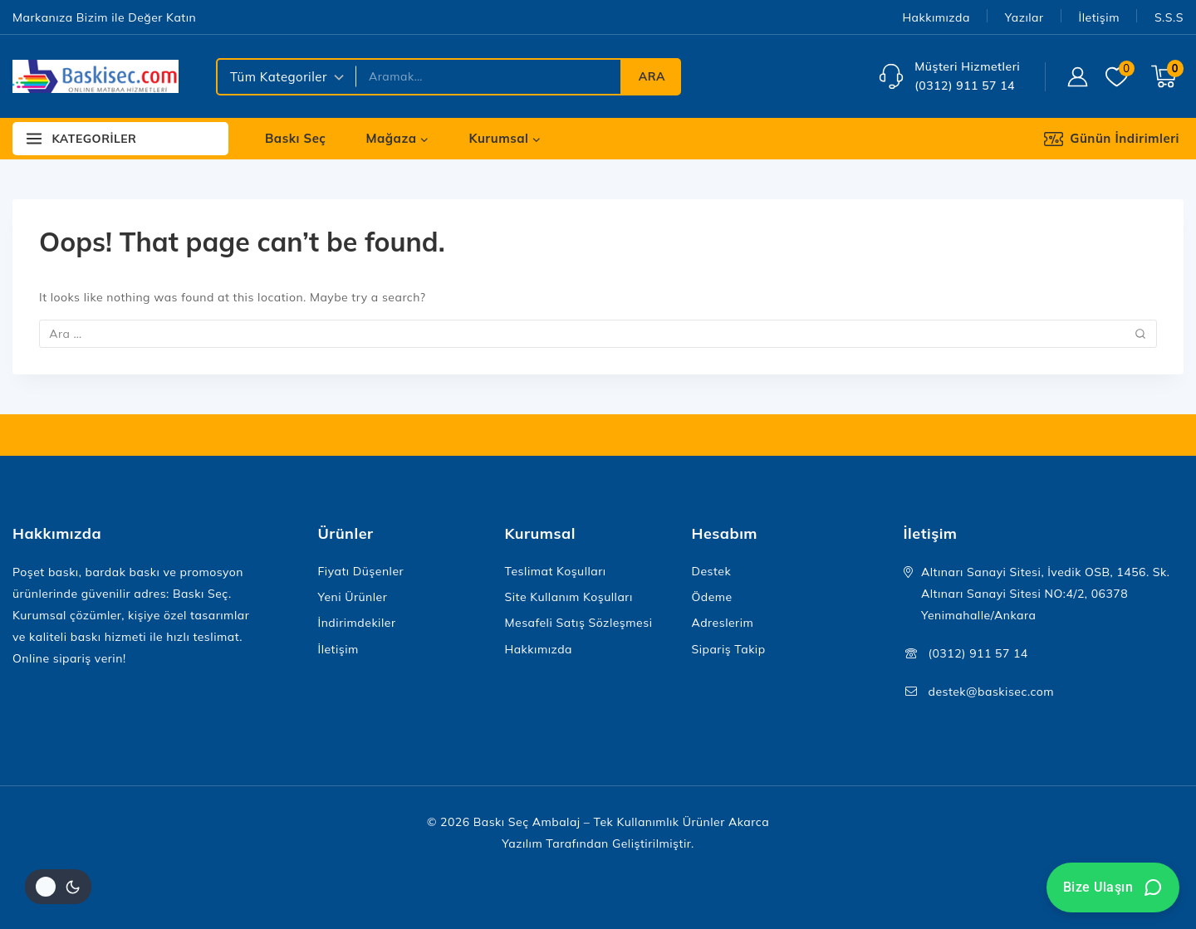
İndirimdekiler (357, 622)
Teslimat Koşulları (555, 571)
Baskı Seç (295, 138)
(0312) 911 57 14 (978, 653)
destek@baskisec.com (992, 691)
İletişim (1099, 17)
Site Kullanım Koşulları (569, 596)
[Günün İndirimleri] (1123, 139)
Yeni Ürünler (353, 596)
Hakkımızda (935, 17)
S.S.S (1169, 17)
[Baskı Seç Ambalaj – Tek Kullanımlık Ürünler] (95, 76)
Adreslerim (723, 622)
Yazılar (1024, 17)
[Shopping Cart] (1167, 76)
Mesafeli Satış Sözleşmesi (579, 622)
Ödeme (712, 596)
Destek (712, 571)
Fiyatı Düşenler (361, 571)
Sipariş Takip (729, 649)
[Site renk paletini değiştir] (58, 886)
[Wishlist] (1120, 77)
